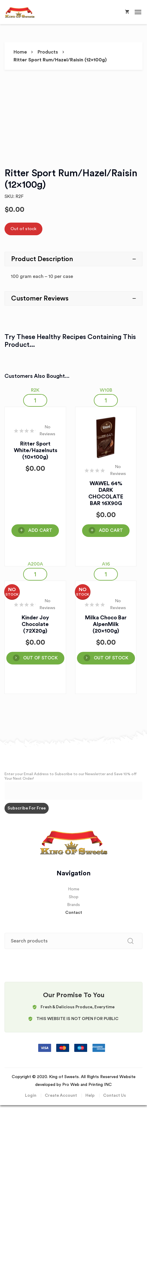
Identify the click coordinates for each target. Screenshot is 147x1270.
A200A (35, 564)
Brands (73, 905)
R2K (35, 390)
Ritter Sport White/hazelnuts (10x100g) (35, 450)
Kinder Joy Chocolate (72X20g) (35, 624)
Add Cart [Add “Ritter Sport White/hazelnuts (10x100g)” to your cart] (40, 530)
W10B (106, 390)
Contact (73, 913)
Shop (73, 897)
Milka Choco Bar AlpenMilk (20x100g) (106, 624)
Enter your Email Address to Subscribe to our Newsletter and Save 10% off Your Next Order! (71, 776)
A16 (106, 564)
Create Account (61, 1095)
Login (30, 1095)
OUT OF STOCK (40, 658)
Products (48, 52)
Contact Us (114, 1095)
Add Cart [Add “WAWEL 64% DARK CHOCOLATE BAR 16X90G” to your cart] (111, 530)
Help (90, 1095)
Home (20, 52)
